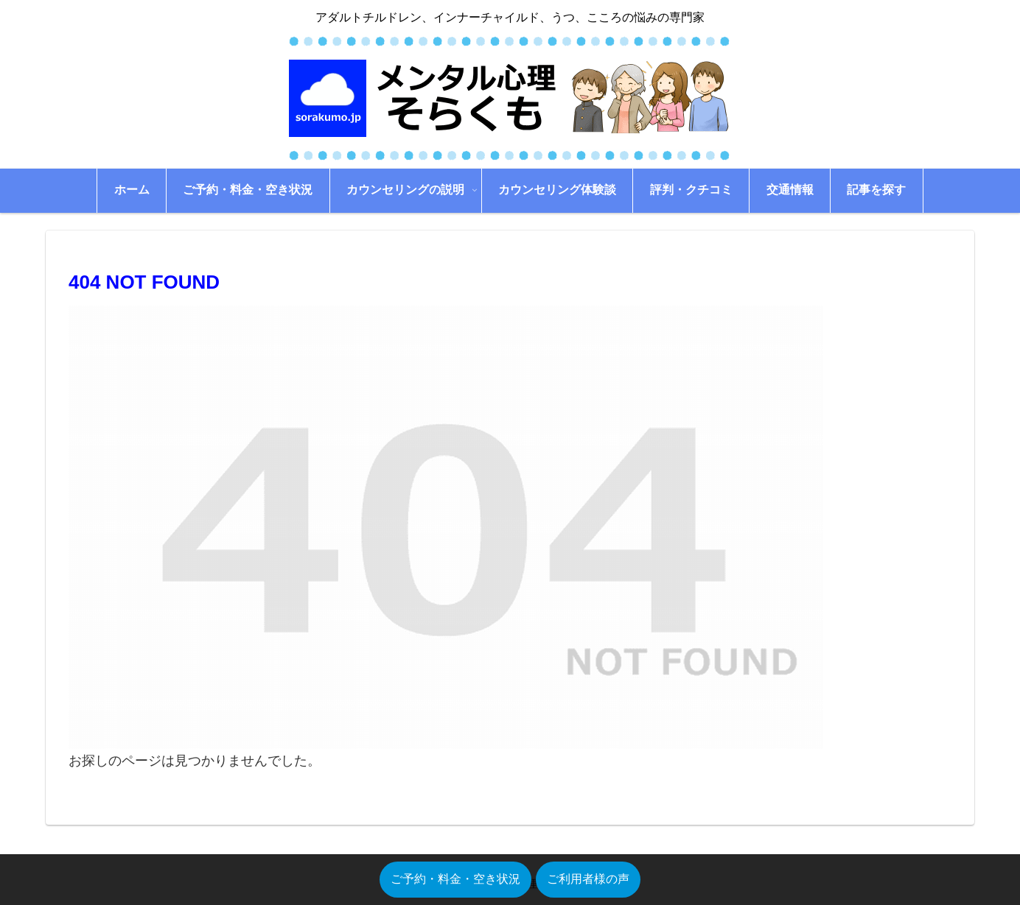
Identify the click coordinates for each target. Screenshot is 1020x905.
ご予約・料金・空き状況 (455, 879)
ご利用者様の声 (588, 879)
